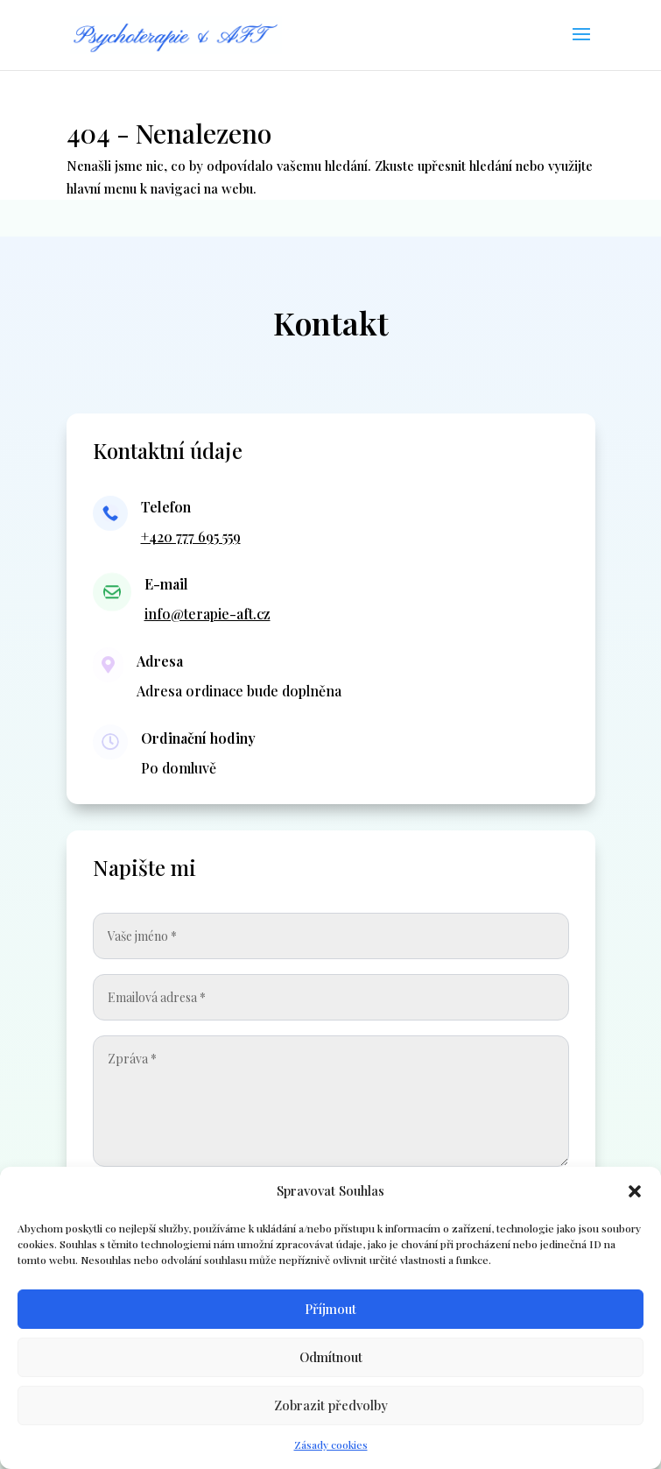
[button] (634, 1191)
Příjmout (330, 1308)
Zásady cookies (331, 1444)
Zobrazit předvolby (331, 1405)
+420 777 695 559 (191, 536)
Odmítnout (330, 1357)
